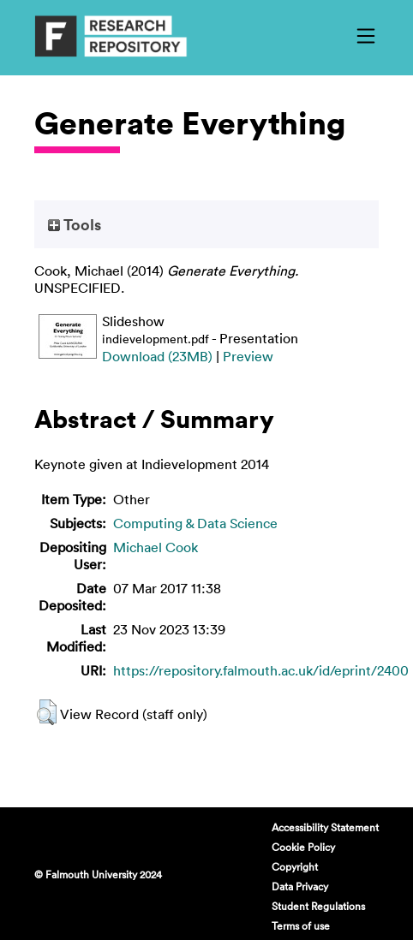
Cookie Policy (303, 846)
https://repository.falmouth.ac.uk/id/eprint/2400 (261, 670)
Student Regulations (318, 905)
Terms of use (301, 925)
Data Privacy (300, 886)
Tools (74, 224)
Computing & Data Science (195, 523)
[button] (47, 712)
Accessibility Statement (325, 827)
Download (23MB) (157, 356)
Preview (248, 356)
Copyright (295, 866)
